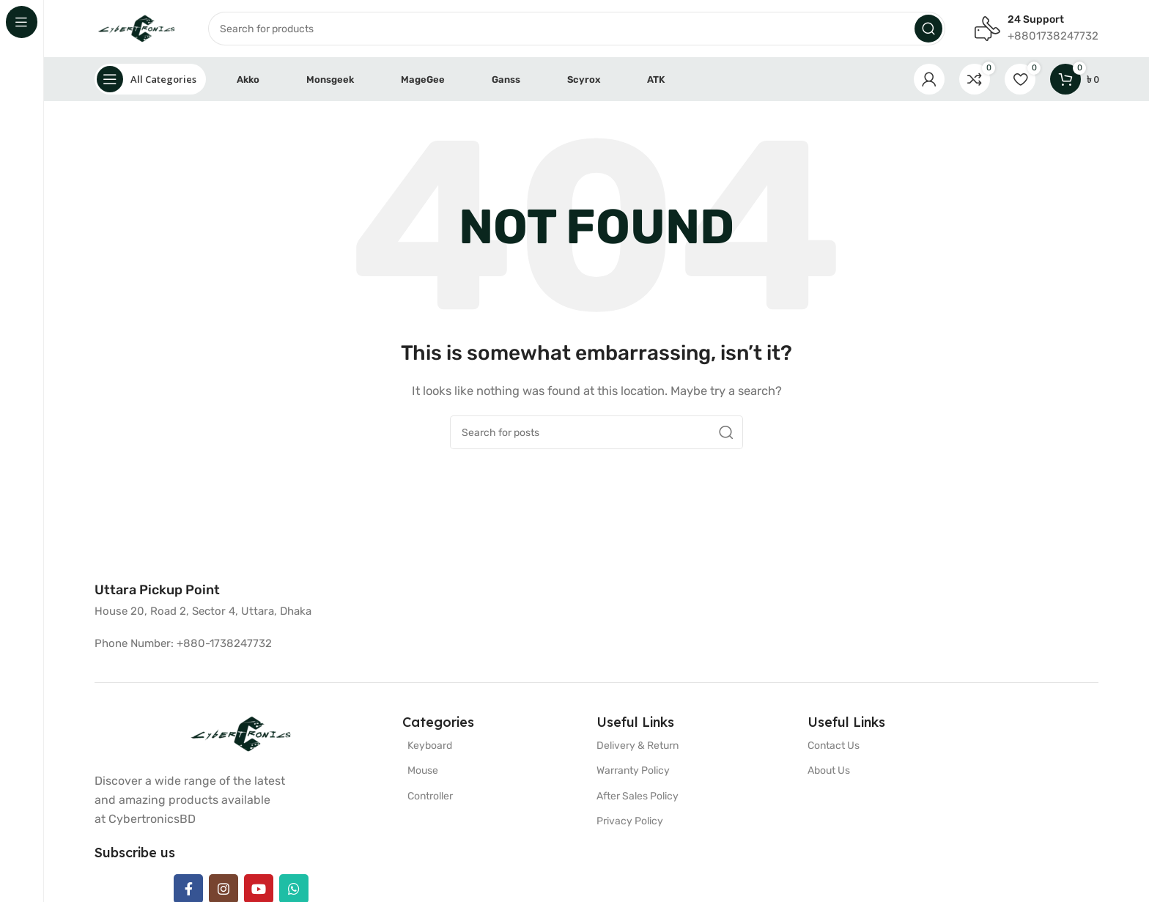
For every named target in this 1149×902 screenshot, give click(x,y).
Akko (248, 80)
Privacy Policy (629, 822)
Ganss (506, 80)
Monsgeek (330, 80)
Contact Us (834, 747)
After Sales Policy (637, 797)
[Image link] (241, 735)
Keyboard (429, 747)
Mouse (422, 772)
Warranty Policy (633, 772)
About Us (829, 772)
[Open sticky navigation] (150, 80)
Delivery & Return (637, 747)
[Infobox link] (157, 591)
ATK (656, 80)
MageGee (423, 80)
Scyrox (583, 80)
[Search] (534, 29)
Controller (430, 797)
